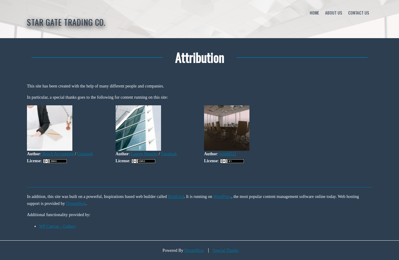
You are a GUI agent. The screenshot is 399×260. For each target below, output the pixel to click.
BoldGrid (176, 196)
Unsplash (85, 154)
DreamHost (76, 203)
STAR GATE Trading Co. (66, 22)
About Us (333, 12)
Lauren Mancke (144, 154)
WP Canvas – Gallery (57, 226)
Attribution (199, 57)
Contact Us (358, 12)
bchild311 (227, 154)
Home (314, 12)
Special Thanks (226, 250)
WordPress (222, 196)
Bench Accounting (58, 154)
